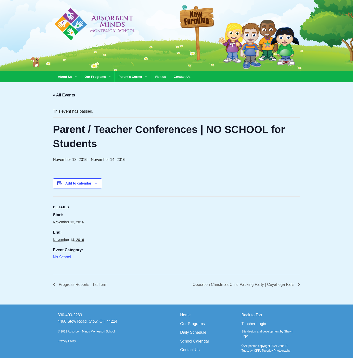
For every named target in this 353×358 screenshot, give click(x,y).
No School (62, 257)
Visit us (160, 77)
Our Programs (95, 77)
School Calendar (194, 341)
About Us (65, 77)
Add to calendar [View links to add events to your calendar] (78, 183)
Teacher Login (253, 324)
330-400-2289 (70, 315)
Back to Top (251, 315)
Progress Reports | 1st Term (82, 284)
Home (185, 315)
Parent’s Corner (130, 77)
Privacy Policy (67, 341)
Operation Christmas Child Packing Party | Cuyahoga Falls (244, 284)
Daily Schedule (193, 332)
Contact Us (182, 77)
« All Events (64, 95)
